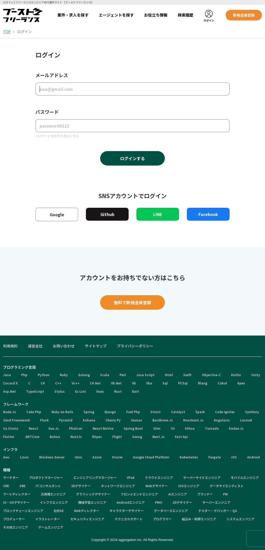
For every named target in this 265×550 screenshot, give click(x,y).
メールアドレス (51, 75)
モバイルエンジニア (245, 477)
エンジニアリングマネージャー (94, 477)
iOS (234, 457)
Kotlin (236, 375)
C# (43, 383)
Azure (96, 457)
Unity (255, 375)
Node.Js (9, 412)
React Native (103, 428)
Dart (135, 391)
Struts (155, 412)
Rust (118, 391)
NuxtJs (76, 436)
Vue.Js (53, 428)
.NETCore (32, 436)
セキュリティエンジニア (87, 519)
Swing (137, 436)
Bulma (55, 436)
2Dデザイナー (182, 502)
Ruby (64, 375)
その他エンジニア (15, 527)
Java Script (145, 375)
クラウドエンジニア (159, 477)
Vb (134, 383)
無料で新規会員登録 (132, 302)
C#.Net (95, 383)
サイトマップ (96, 345)
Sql (165, 383)
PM (225, 494)
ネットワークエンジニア (118, 486)
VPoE (131, 477)
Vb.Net (116, 383)
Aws (6, 457)
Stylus (59, 391)
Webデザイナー (156, 486)
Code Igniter (225, 412)
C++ (58, 383)
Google (57, 214)
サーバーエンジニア (216, 502)
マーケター (11, 477)
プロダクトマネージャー (46, 477)
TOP (7, 31)
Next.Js (158, 436)
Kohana (89, 420)
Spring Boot (133, 428)
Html (169, 375)
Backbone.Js (162, 420)
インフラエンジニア (54, 502)
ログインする (132, 158)
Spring (89, 412)
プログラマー (162, 519)
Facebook (208, 214)
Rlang (202, 383)
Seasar (136, 420)
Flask (44, 420)
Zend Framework (16, 420)
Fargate (214, 457)
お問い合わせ (64, 345)
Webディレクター (86, 510)
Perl (123, 375)
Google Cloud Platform (151, 457)
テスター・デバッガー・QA (217, 510)
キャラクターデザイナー (126, 510)
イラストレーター (47, 519)
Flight (117, 436)
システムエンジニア (240, 519)
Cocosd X (10, 383)
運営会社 (35, 345)
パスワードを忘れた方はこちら (57, 135)
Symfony (252, 412)
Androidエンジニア (130, 502)
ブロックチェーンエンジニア (23, 510)
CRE (6, 486)
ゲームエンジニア (50, 527)
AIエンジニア (177, 494)
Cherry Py (113, 420)
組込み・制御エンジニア (199, 519)
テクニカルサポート (129, 519)
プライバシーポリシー (135, 345)
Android (253, 457)
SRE (22, 486)
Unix (78, 457)
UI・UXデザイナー (16, 502)
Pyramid (65, 420)
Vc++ (75, 383)
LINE (157, 214)
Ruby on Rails (62, 412)
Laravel (246, 420)
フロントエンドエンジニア (139, 494)
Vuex (100, 391)
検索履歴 (185, 15)
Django (110, 412)
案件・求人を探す (73, 15)
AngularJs (222, 420)
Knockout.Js (193, 420)
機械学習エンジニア (92, 502)
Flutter (8, 436)
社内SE (59, 510)
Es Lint (80, 391)
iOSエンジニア (188, 486)
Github (107, 214)
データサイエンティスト (227, 486)
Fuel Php (133, 412)
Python (43, 375)
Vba (149, 383)
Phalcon (75, 428)
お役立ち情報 (155, 15)
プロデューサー (14, 519)
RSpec (97, 436)
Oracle (117, 457)
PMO (158, 502)
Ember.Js (236, 428)
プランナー (205, 494)
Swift (187, 375)
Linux (24, 457)
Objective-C (211, 375)
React (33, 428)
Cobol (222, 383)
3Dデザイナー (81, 486)
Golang (84, 375)
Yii (173, 428)
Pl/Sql (183, 383)
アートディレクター (17, 494)
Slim (156, 428)
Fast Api (181, 436)
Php (24, 375)
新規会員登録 (244, 15)
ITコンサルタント (48, 486)
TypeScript (35, 391)
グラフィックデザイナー (93, 494)
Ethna (190, 428)
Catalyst (178, 412)
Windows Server (51, 457)
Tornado (212, 428)
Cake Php (33, 412)
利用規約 (10, 345)
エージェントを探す (116, 15)
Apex (241, 383)
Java (7, 375)
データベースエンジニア (171, 510)
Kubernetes (189, 457)
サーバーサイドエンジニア (201, 477)
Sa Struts (10, 428)
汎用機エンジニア (53, 494)
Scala (104, 375)
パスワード (47, 111)
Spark (200, 412)
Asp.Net (9, 391)
